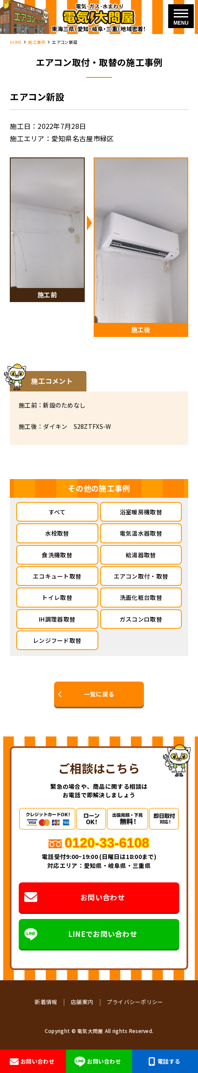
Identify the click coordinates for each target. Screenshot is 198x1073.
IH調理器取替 (57, 619)
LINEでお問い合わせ (80, 934)
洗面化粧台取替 (141, 597)
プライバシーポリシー (135, 1002)
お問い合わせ (74, 897)
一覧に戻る (99, 694)
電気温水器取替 (141, 533)
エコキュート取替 (57, 576)
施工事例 (37, 42)
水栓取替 (57, 533)
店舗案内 (82, 1002)
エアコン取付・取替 (141, 576)
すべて (57, 512)
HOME (16, 42)
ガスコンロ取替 (141, 619)
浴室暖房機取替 (141, 512)
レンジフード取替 (57, 640)
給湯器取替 (141, 555)
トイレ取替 (57, 597)
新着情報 (45, 1002)
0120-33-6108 (107, 843)
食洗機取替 (57, 555)
